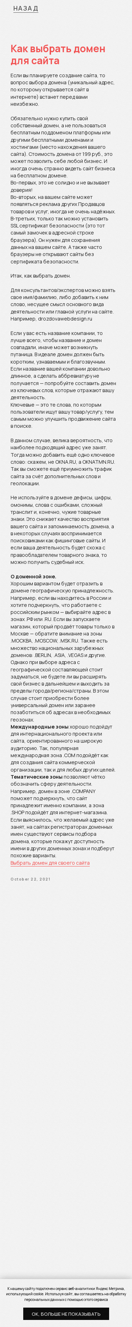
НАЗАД (26, 8)
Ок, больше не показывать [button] (66, 1314)
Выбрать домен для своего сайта (50, 862)
